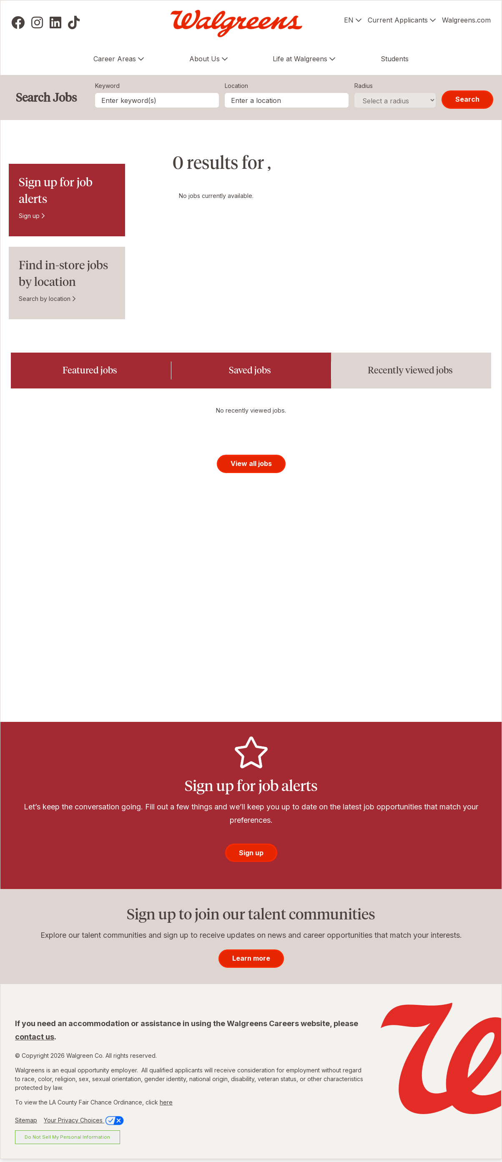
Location (236, 85)
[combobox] (287, 100)
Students (395, 59)
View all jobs (251, 466)
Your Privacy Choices (84, 1122)
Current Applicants (398, 20)
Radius (363, 85)
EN (349, 20)
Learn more (251, 961)
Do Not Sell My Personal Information (67, 1139)
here (166, 1104)
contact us (34, 1039)
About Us (204, 59)
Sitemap (26, 1122)
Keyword (107, 85)
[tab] (91, 370)
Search (467, 99)
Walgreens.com (466, 20)
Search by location (44, 298)
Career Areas (114, 59)
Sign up (29, 215)
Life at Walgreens (300, 59)
